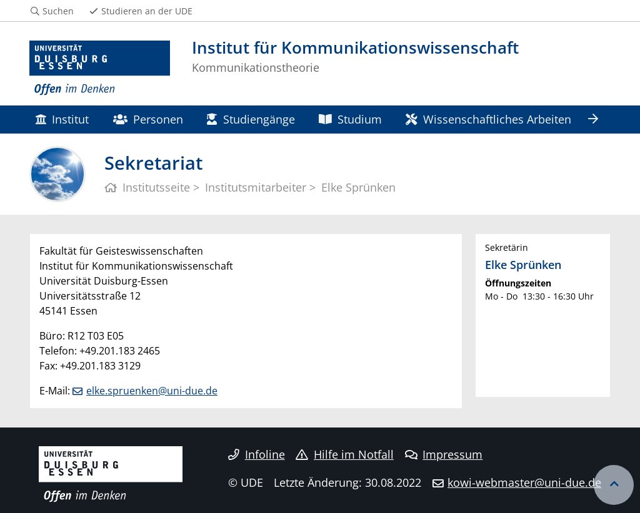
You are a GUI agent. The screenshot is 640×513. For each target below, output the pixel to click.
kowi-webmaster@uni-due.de (524, 482)
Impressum (444, 454)
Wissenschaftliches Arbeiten (488, 119)
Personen (148, 119)
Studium (350, 119)
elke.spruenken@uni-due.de (152, 391)
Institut (62, 119)
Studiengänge (250, 119)
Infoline (256, 454)
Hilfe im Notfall (345, 454)
